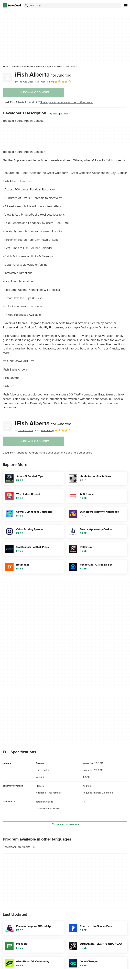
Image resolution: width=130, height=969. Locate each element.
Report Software (65, 825)
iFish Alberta (43, 74)
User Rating (56, 81)
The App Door (60, 113)
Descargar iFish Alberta (16, 847)
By (24, 81)
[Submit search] (26, 5)
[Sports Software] (54, 66)
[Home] (5, 66)
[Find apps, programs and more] (72, 5)
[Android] (15, 66)
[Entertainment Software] (33, 66)
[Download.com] (12, 5)
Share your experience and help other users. (66, 102)
